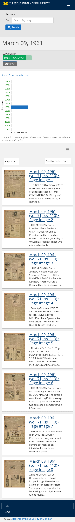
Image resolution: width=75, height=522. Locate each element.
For (7, 20)
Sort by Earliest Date (58, 161)
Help (6, 505)
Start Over (9, 63)
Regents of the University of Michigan (32, 518)
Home (7, 511)
